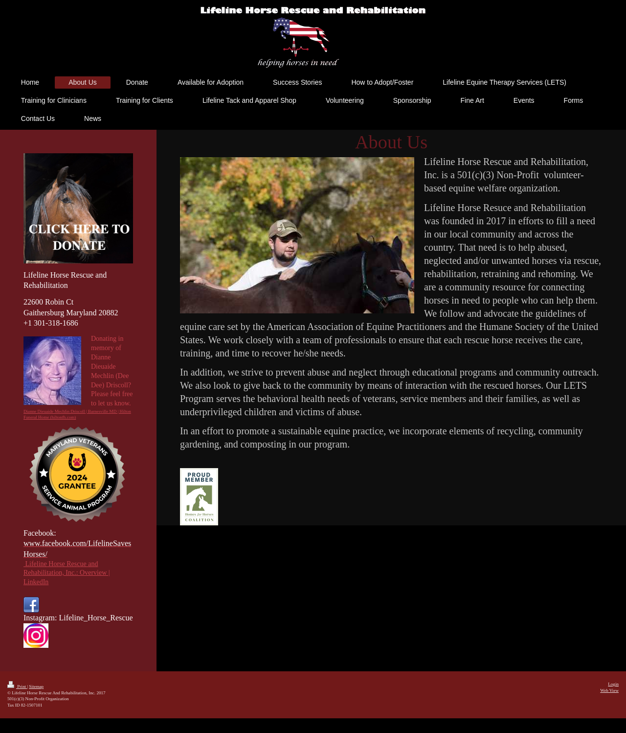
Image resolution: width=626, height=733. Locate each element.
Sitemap (36, 686)
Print (17, 686)
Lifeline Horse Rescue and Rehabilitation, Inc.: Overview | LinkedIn (66, 573)
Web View (609, 690)
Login (613, 684)
